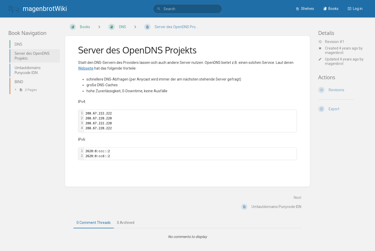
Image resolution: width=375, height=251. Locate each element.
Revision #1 (331, 42)
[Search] (159, 9)
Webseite (85, 68)
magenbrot (334, 53)
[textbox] (190, 121)
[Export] (342, 109)
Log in (355, 9)
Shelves (305, 9)
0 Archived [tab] (125, 223)
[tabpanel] (187, 237)
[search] (187, 9)
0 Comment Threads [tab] (94, 223)
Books (331, 9)
